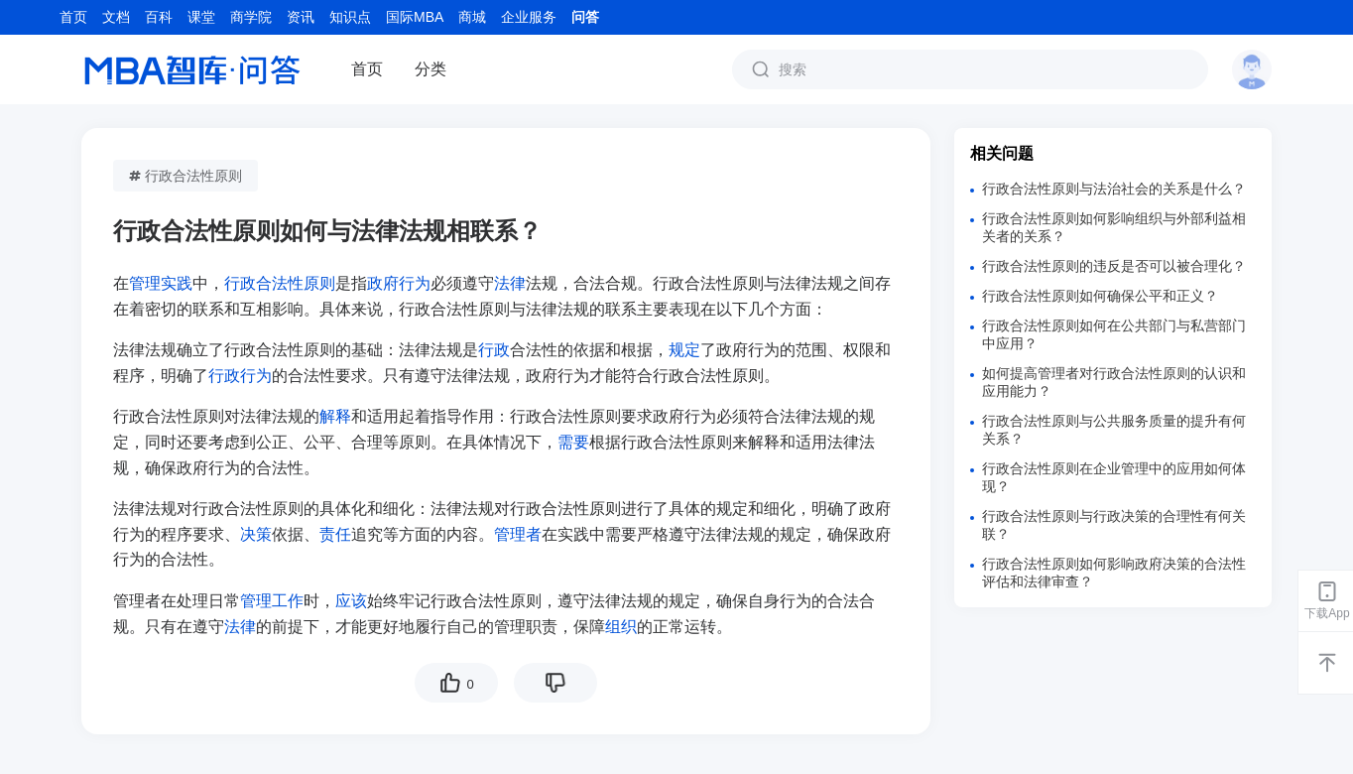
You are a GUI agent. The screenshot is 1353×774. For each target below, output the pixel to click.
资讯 (300, 17)
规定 (684, 349)
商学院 (251, 17)
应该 (351, 600)
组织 (621, 626)
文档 (116, 17)
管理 (256, 600)
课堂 (201, 17)
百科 (159, 17)
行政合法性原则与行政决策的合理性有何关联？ (1114, 525)
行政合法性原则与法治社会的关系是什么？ (1114, 188)
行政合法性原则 (185, 176)
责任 (335, 534)
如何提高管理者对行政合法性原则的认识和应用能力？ (1114, 382)
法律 (510, 283)
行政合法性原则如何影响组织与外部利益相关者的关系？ (1114, 227)
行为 (414, 283)
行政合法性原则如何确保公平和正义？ (1100, 296)
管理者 (518, 534)
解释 (335, 416)
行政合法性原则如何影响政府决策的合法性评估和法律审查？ (1114, 572)
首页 (73, 17)
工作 (288, 600)
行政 (494, 349)
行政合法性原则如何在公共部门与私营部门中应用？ (1114, 334)
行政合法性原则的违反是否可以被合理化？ (1114, 266)
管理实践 (160, 283)
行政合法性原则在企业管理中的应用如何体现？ (1114, 477)
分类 (430, 69)
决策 (256, 534)
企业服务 (528, 17)
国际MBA (414, 17)
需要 (573, 442)
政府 (383, 283)
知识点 (350, 17)
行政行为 (240, 375)
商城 (472, 17)
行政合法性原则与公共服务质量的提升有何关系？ (1114, 430)
